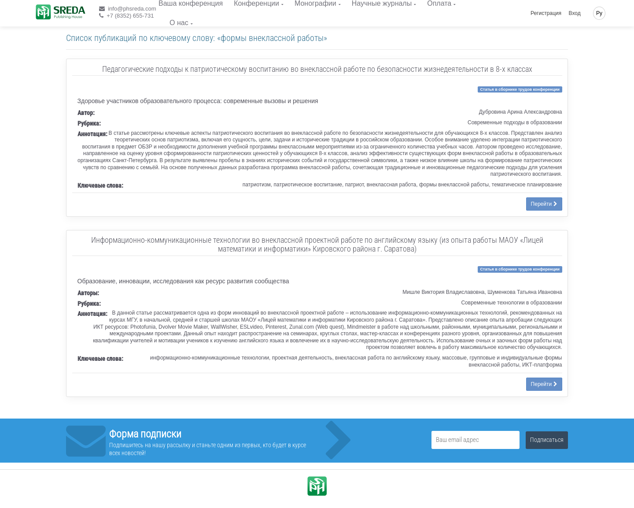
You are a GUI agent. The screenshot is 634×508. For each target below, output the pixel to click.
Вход (575, 13)
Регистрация (546, 13)
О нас (179, 22)
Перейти (544, 204)
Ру (599, 13)
